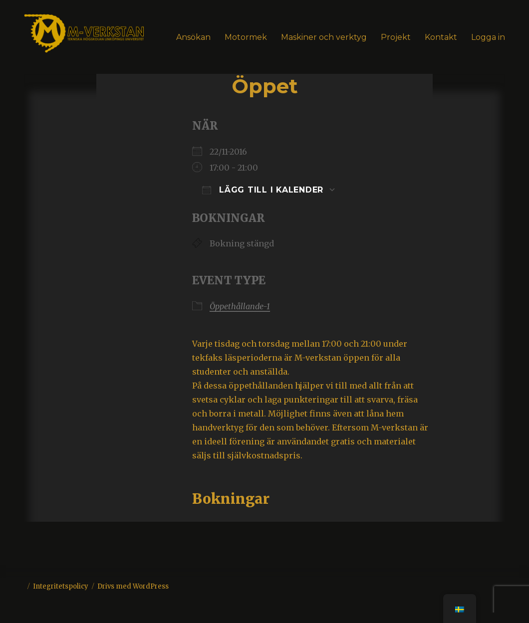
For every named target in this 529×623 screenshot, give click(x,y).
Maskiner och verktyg (324, 37)
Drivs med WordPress (133, 586)
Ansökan (193, 37)
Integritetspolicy (60, 586)
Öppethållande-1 (240, 306)
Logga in (488, 37)
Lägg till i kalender (262, 190)
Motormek (246, 37)
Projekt (396, 37)
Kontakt (441, 37)
